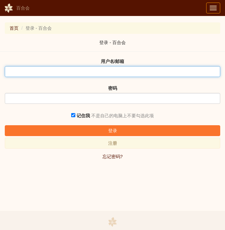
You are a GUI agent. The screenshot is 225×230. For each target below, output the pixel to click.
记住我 (83, 115)
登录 (112, 130)
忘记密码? (112, 156)
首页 (14, 28)
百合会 (17, 8)
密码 (112, 88)
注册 (112, 143)
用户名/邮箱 (112, 61)
